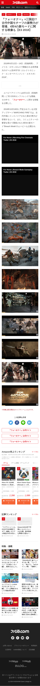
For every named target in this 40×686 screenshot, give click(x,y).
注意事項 (8, 650)
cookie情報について (20, 650)
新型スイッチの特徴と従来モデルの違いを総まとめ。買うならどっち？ (10, 610)
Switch (8, 7)
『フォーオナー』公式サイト (20, 430)
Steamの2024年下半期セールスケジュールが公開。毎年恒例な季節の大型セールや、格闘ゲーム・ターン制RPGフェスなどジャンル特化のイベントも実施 (24, 531)
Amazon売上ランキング (13, 452)
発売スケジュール (31, 7)
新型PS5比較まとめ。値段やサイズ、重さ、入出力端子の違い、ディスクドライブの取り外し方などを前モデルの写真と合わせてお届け (30, 588)
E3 (3, 14)
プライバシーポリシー (21, 646)
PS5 (13, 7)
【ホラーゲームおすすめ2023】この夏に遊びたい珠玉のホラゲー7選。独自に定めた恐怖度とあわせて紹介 (30, 612)
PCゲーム (19, 7)
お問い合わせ (7, 646)
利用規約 (34, 646)
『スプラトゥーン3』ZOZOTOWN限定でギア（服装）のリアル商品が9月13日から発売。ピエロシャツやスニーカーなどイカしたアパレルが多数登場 (9, 531)
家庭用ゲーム (11, 14)
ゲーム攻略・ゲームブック (20, 463)
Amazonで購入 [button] (8, 502)
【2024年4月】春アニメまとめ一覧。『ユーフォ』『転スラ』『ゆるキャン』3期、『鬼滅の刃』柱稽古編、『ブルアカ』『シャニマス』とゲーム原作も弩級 (30, 564)
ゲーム (5, 463)
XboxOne (26, 14)
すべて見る (35, 452)
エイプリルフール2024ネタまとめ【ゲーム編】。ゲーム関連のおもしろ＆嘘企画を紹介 (10, 588)
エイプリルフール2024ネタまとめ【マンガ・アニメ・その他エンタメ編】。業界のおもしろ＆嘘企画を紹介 (10, 564)
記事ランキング (9, 514)
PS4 (19, 14)
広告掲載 (32, 650)
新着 (2, 7)
